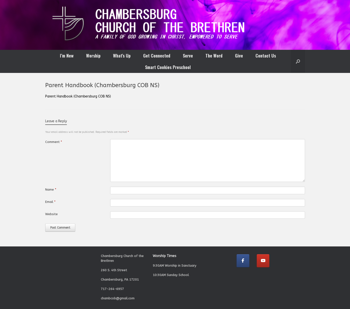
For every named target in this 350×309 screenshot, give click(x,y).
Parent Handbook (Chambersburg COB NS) (78, 96)
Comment (53, 142)
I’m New (67, 55)
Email (50, 202)
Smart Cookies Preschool (168, 67)
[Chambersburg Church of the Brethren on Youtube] (263, 260)
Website (51, 214)
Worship (93, 55)
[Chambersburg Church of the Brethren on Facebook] (242, 260)
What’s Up (122, 55)
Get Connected (156, 55)
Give (239, 55)
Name (50, 189)
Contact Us (265, 55)
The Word (214, 55)
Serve (188, 55)
